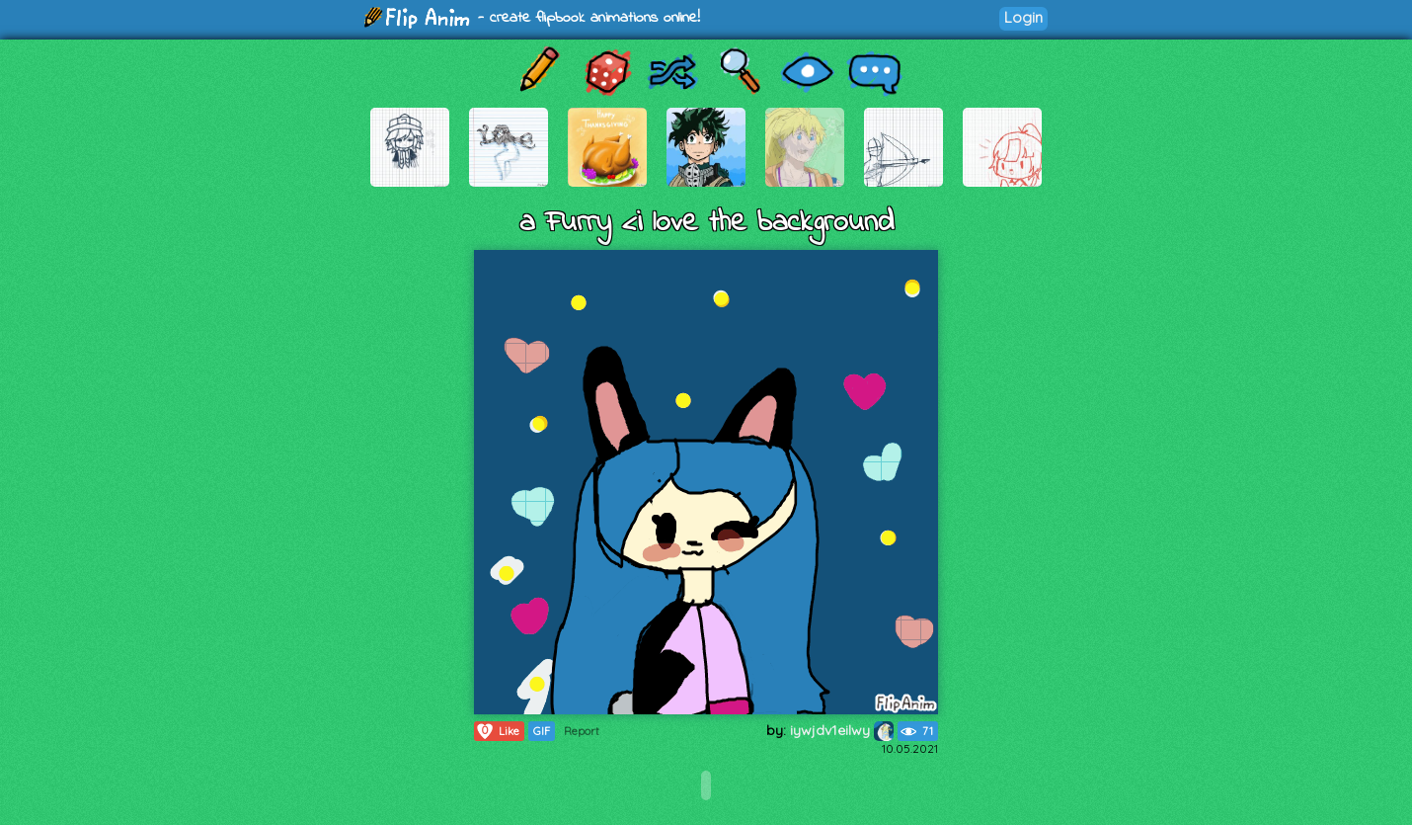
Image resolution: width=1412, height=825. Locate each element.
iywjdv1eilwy (842, 730)
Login (1023, 17)
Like (497, 731)
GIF (541, 731)
